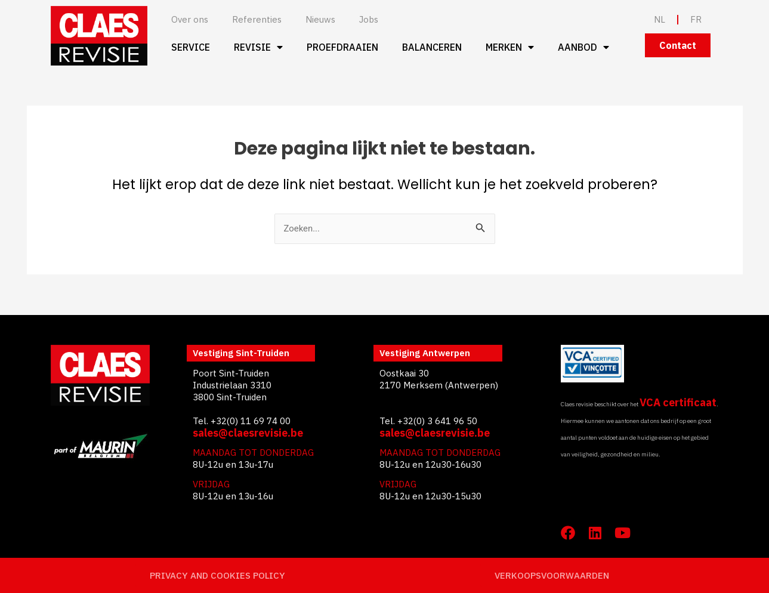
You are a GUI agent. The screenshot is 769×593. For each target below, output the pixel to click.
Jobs (368, 19)
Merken (510, 47)
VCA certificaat (678, 402)
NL (659, 19)
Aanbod (583, 47)
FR (696, 19)
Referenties (257, 19)
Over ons (189, 19)
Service (190, 47)
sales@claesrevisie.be (248, 433)
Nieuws (320, 19)
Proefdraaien (342, 47)
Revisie (258, 47)
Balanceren (432, 47)
